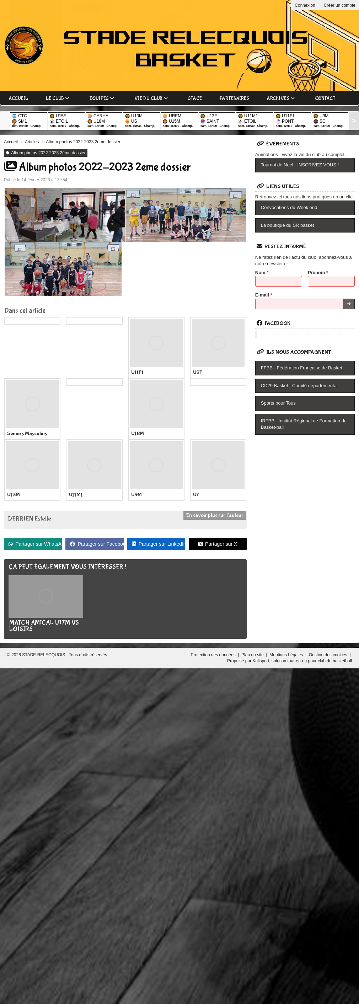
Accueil (18, 98)
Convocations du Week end (289, 207)
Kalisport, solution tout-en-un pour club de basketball (302, 660)
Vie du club (151, 98)
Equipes (102, 98)
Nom (262, 272)
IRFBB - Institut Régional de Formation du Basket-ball (304, 424)
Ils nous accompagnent (294, 352)
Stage (195, 98)
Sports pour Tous (278, 403)
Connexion (305, 5)
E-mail (263, 295)
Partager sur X (217, 544)
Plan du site (253, 654)
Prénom (318, 272)
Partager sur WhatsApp (35, 544)
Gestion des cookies (328, 654)
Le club (57, 98)
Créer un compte (339, 5)
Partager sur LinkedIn (158, 544)
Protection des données (214, 654)
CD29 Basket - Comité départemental (299, 385)
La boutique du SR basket (287, 225)
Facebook (273, 323)
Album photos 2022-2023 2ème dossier (45, 152)
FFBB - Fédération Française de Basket (301, 367)
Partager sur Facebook (96, 544)
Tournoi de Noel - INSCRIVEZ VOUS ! (300, 164)
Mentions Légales (286, 654)
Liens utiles (278, 186)
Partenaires (234, 98)
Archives (281, 98)
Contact (325, 98)
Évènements (278, 143)
